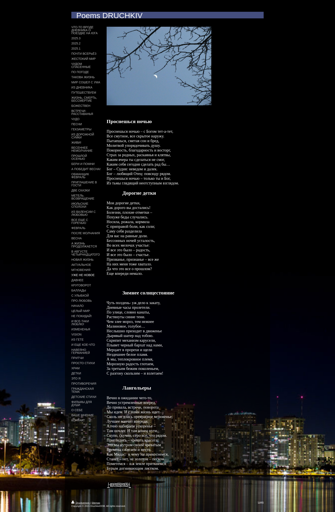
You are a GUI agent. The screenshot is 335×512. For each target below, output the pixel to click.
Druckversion (80, 503)
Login (261, 502)
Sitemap (95, 503)
